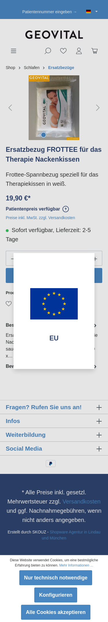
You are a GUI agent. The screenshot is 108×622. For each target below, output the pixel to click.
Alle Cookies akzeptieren (56, 612)
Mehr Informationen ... (76, 565)
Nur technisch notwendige (56, 578)
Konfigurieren (55, 595)
